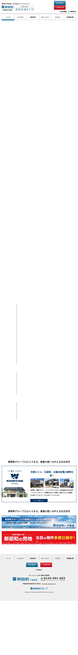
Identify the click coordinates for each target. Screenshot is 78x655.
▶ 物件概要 (63, 11)
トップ (8, 17)
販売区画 (33, 17)
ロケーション (45, 17)
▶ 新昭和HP (72, 11)
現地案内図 (70, 17)
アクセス (57, 17)
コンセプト (20, 17)
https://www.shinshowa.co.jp (49, 638)
